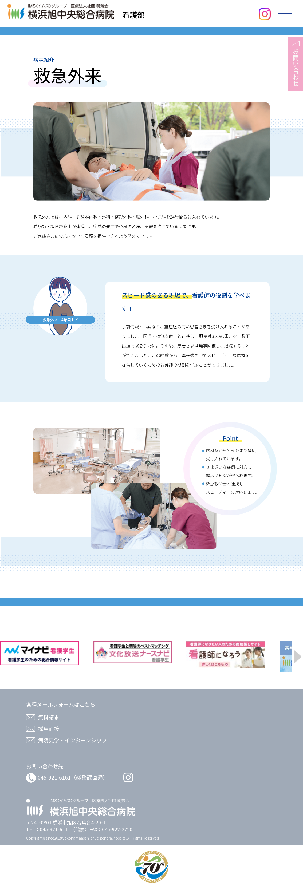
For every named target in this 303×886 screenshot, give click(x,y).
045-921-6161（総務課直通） (67, 777)
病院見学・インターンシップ (72, 740)
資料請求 (48, 717)
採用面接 (48, 729)
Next (298, 656)
